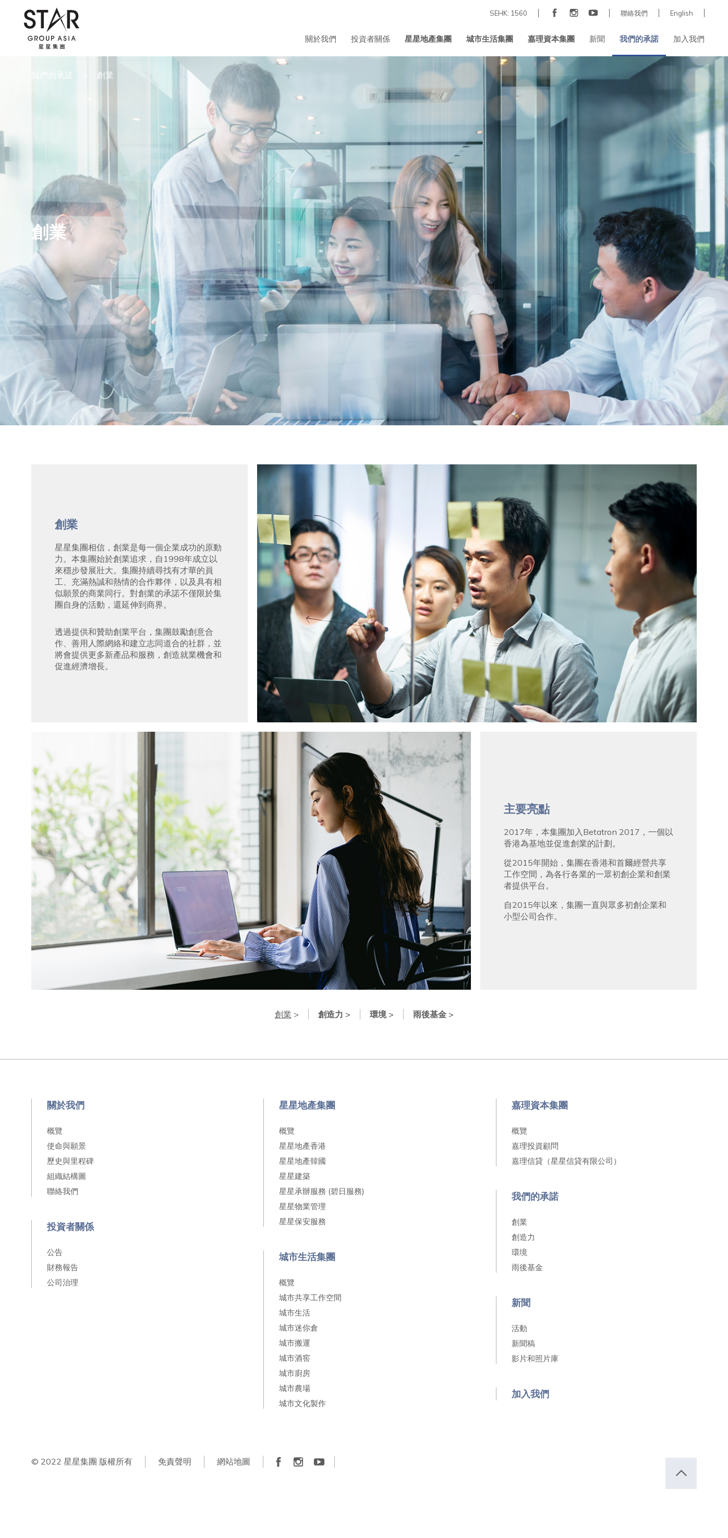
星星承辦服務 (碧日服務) (322, 1191)
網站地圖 (233, 1461)
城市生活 (294, 1313)
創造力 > (334, 1014)
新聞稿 (523, 1343)
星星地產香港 (302, 1146)
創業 (519, 1222)
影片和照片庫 (535, 1358)
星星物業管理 (302, 1206)
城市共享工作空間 (310, 1297)
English (681, 13)
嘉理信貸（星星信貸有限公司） (566, 1161)
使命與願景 (66, 1146)
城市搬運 (294, 1343)
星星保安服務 (302, 1221)
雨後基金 (527, 1267)
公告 (55, 1252)
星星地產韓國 (302, 1161)
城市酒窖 (294, 1358)
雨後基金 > (433, 1014)
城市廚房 (294, 1373)
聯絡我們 (634, 13)
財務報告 (62, 1267)
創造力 (523, 1237)
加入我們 (530, 1394)
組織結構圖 (66, 1176)
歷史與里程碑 (70, 1161)
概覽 (55, 1131)
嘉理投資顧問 (535, 1146)
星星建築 (294, 1176)
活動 (519, 1328)
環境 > (382, 1014)
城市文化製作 (302, 1403)
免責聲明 (174, 1461)
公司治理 (62, 1282)
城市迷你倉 (298, 1328)
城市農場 (294, 1388)
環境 (519, 1252)
